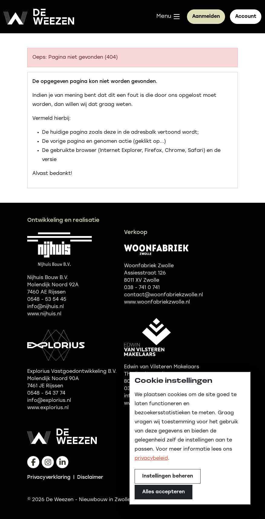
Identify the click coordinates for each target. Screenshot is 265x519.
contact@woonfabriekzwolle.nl (163, 295)
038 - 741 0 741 (142, 287)
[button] (168, 16)
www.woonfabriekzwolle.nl (157, 302)
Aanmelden (206, 16)
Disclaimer (90, 477)
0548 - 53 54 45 (46, 299)
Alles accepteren (163, 492)
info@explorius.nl (49, 400)
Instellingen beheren (167, 476)
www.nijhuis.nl (44, 314)
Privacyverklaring (48, 477)
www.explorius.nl (48, 408)
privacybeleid (151, 458)
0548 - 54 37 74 (46, 393)
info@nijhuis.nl (45, 306)
